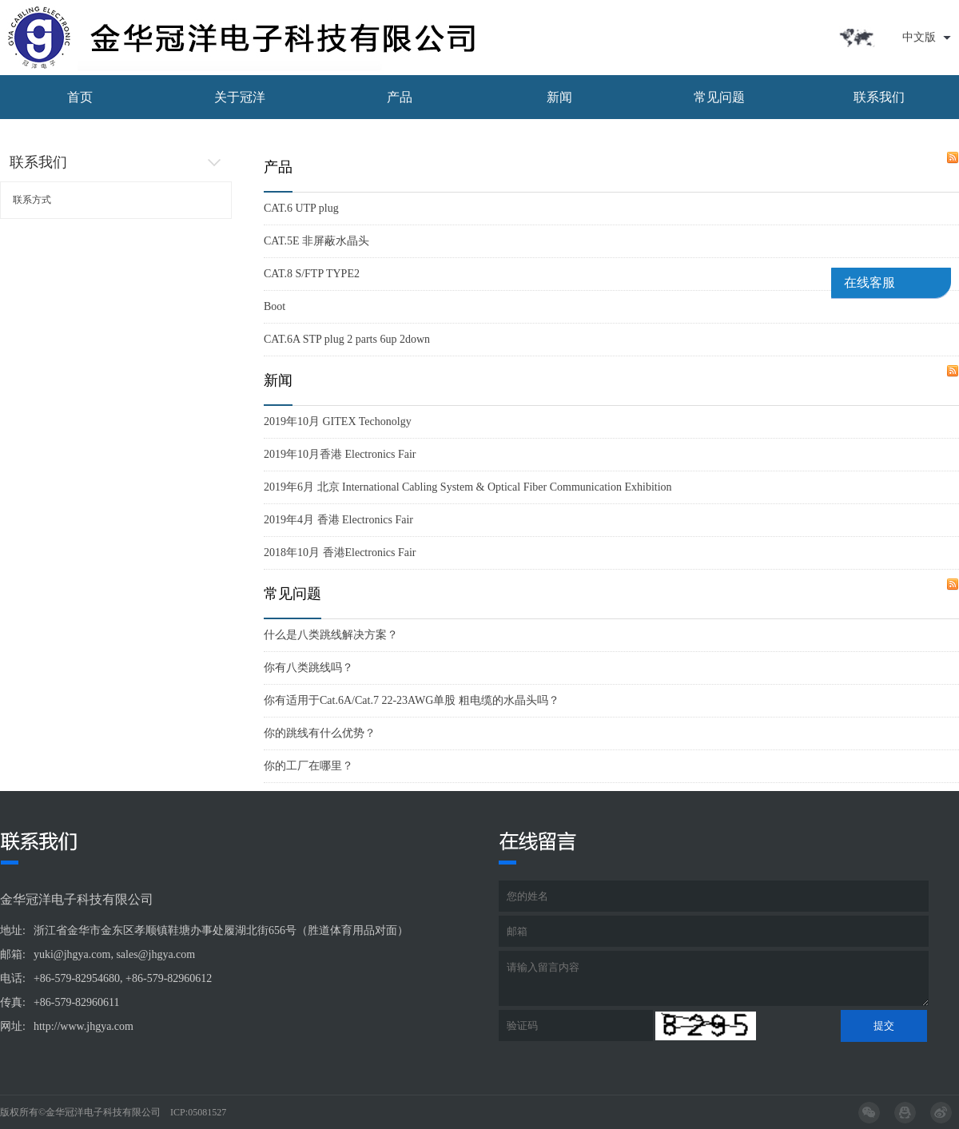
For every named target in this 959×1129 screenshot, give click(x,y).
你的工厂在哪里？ (308, 766)
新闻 (559, 97)
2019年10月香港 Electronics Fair (340, 454)
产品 (399, 97)
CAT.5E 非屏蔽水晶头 (316, 241)
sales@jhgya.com (155, 954)
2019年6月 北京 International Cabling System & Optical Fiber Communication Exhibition (468, 487)
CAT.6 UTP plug (301, 208)
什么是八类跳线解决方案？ (331, 635)
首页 (80, 97)
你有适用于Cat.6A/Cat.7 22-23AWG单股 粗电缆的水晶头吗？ (411, 700)
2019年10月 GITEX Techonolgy (338, 421)
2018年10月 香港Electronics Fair (340, 553)
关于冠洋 (239, 97)
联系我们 (879, 97)
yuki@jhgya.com (72, 954)
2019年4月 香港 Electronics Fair (338, 520)
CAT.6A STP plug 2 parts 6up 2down (347, 339)
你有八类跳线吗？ (308, 668)
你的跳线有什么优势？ (320, 733)
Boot (274, 306)
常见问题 (719, 97)
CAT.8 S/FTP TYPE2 (312, 274)
